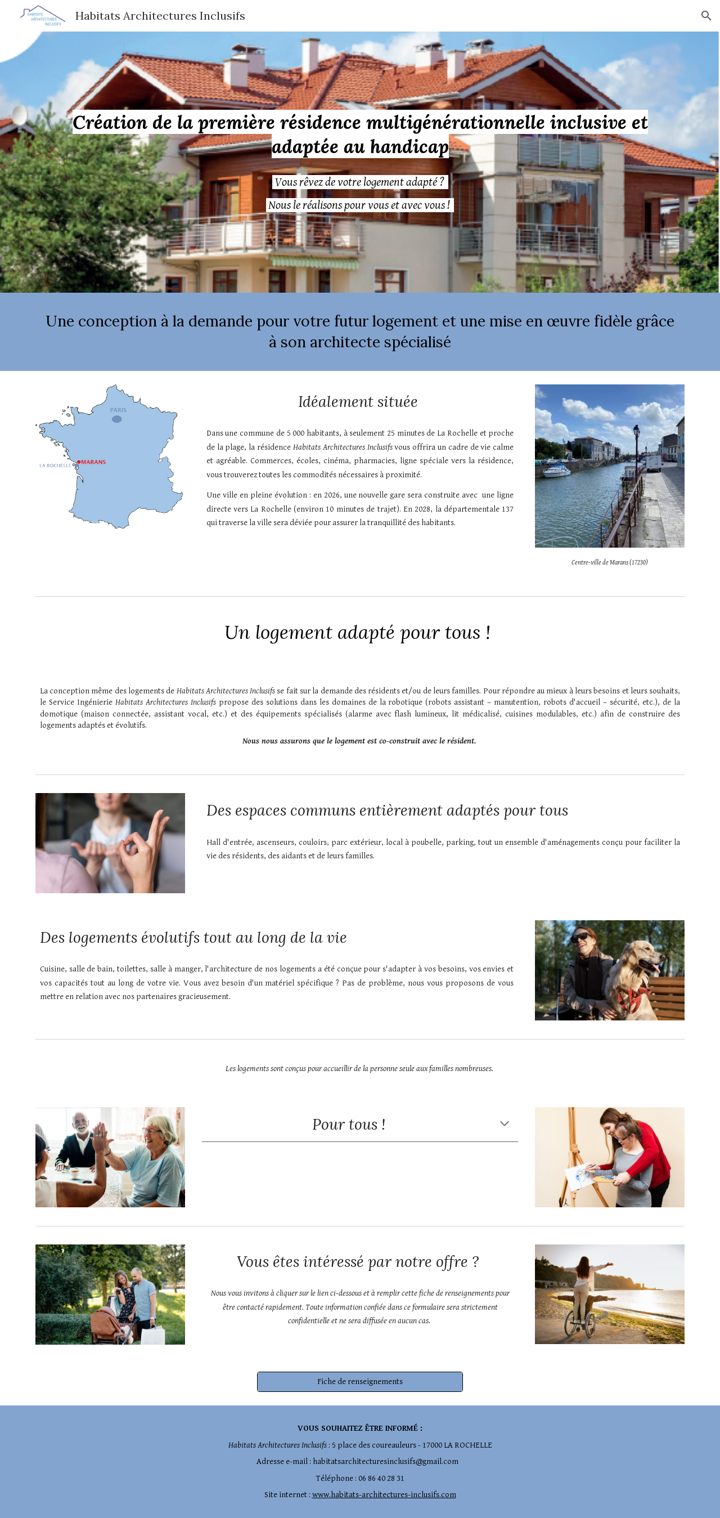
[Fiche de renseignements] (360, 1381)
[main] (360, 134)
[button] (706, 15)
